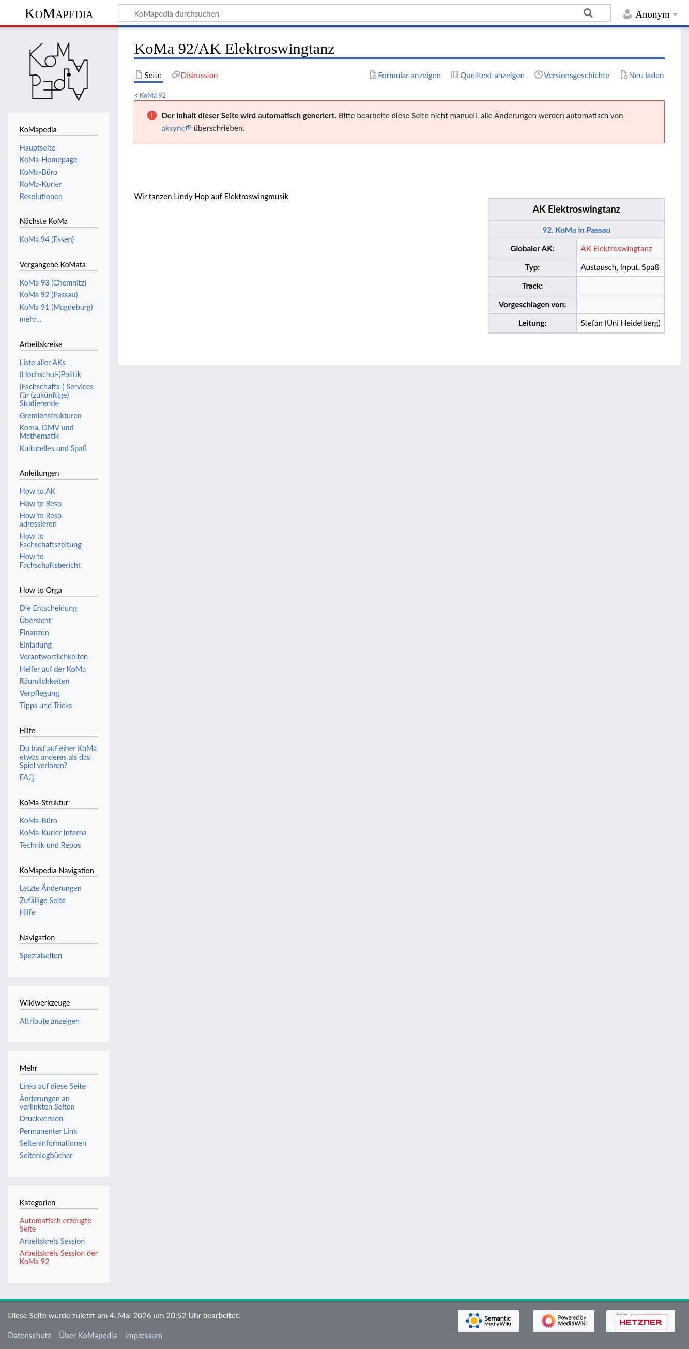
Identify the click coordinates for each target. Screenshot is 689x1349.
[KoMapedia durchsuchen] (364, 13)
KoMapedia (58, 13)
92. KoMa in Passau (576, 229)
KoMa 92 (153, 95)
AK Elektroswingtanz (576, 209)
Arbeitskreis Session (52, 1241)
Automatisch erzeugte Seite (55, 1224)
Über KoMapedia (88, 1335)
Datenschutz (29, 1335)
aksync (173, 127)
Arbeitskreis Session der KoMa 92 (59, 1257)
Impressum (144, 1335)
